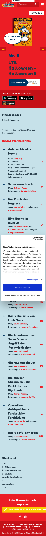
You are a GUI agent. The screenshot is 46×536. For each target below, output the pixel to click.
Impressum (9, 524)
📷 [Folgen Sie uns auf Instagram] (25, 516)
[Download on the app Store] (26, 98)
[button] (21, 151)
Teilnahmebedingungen (31, 524)
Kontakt (36, 526)
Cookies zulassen (22, 287)
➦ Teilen (36, 13)
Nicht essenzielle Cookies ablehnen (22, 296)
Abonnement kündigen (23, 529)
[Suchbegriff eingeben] (28, 4)
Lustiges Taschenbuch (8, 4)
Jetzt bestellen (17, 83)
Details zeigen (32, 279)
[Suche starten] (35, 4)
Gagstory (18, 158)
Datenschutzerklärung (16, 526)
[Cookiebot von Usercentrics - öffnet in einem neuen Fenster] (32, 238)
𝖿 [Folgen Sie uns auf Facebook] (20, 516)
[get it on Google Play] (9, 98)
